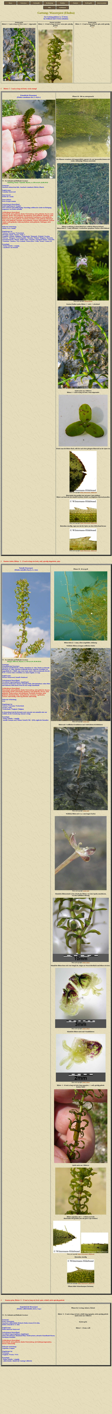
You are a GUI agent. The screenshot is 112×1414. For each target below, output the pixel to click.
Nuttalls (22, 568)
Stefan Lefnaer (86, 962)
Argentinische (24, 1307)
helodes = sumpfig (13, 246)
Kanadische (24, 95)
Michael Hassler (88, 301)
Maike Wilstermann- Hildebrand (88, 492)
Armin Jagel (86, 721)
